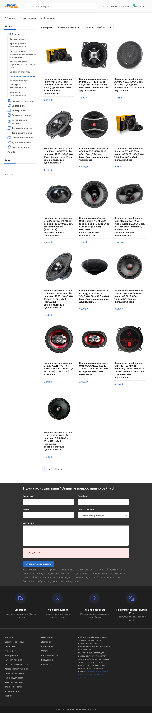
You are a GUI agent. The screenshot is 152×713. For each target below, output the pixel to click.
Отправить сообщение (38, 563)
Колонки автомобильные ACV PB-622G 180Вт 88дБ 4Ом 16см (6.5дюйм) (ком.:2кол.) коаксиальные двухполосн (129, 84)
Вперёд (59, 469)
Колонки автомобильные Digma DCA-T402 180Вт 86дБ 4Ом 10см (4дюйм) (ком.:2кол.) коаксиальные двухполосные (94, 84)
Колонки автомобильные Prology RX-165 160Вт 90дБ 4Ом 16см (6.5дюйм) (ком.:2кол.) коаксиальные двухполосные (94, 296)
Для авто (12, 18)
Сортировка (47, 27)
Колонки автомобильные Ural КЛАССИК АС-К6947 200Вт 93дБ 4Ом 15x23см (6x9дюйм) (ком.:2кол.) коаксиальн (93, 368)
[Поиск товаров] (63, 6)
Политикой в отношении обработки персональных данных (93, 674)
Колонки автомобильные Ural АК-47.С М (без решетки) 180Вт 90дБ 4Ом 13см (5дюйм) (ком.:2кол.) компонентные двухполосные (129, 369)
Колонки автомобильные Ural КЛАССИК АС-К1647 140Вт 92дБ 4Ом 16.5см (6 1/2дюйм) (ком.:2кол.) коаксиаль (58, 368)
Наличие (89, 27)
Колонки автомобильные (39, 18)
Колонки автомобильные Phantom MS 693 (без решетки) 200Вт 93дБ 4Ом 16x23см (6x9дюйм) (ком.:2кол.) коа (129, 154)
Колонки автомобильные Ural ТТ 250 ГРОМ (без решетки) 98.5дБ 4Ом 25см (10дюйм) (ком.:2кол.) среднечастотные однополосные (58, 441)
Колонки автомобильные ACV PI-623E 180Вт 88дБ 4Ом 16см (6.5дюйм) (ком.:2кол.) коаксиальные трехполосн (94, 154)
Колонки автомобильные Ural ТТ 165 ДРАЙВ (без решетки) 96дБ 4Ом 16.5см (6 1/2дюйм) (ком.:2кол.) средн (128, 296)
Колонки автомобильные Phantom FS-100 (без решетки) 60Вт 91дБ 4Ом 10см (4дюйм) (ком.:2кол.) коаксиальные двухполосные (59, 85)
